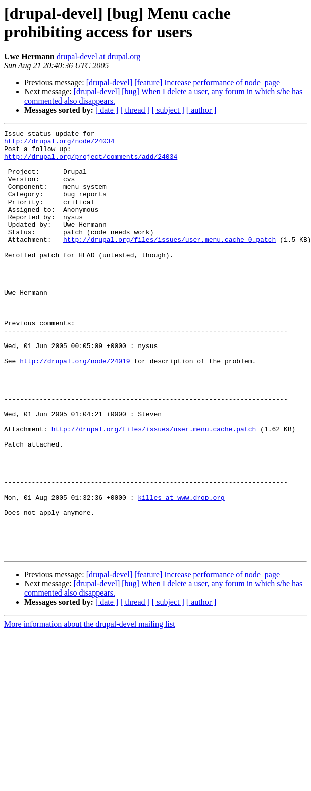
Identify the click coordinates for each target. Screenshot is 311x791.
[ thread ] (135, 110)
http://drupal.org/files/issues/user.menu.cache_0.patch (169, 262)
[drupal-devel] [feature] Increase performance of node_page (183, 82)
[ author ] (201, 110)
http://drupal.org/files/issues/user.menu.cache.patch (153, 489)
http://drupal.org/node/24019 (75, 407)
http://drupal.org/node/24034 (59, 144)
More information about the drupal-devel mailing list (89, 709)
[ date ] (106, 110)
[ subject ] (168, 110)
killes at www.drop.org (181, 571)
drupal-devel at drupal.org (98, 56)
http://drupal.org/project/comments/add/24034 (90, 162)
